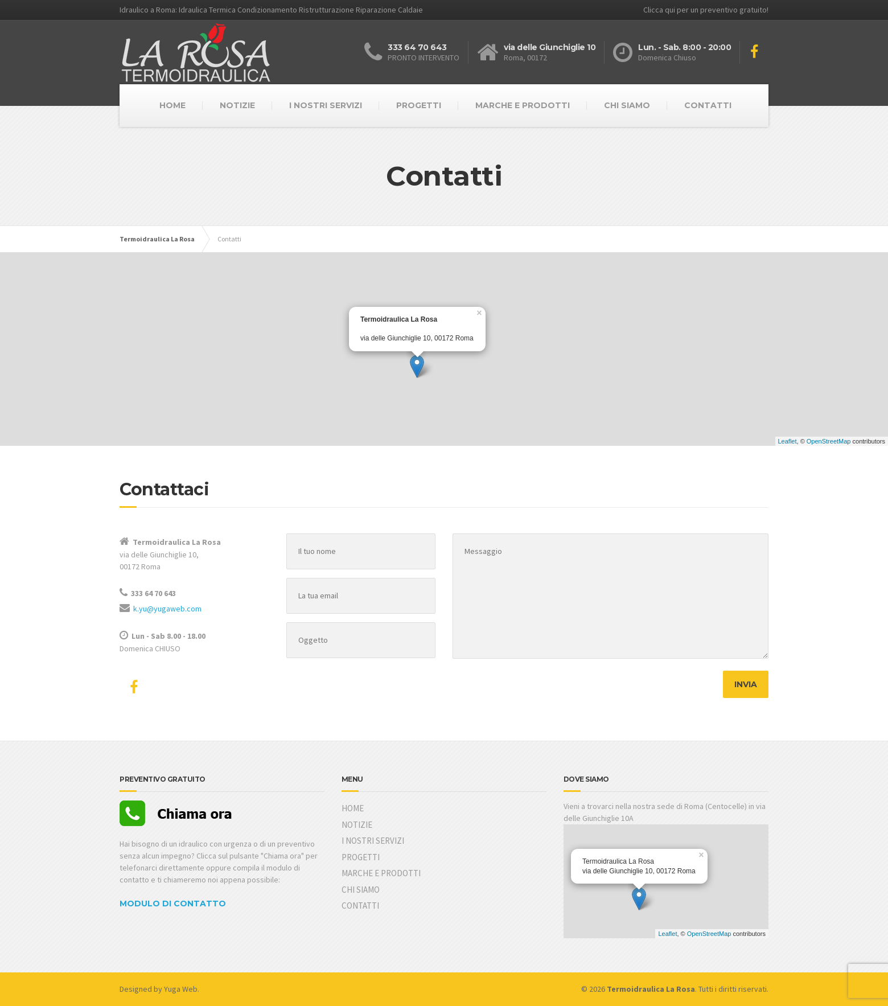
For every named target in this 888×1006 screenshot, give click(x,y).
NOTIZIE (237, 105)
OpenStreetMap (829, 441)
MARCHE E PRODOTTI (522, 105)
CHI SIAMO (627, 105)
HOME (172, 105)
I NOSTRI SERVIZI (325, 105)
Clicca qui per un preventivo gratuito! (705, 10)
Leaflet (787, 441)
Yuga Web (181, 989)
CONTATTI (707, 105)
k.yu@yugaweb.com (167, 608)
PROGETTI (418, 105)
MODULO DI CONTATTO (173, 903)
